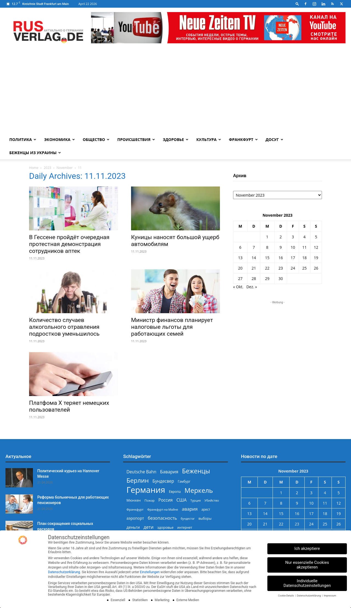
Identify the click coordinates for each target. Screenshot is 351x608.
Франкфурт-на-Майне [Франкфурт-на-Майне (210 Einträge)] (162, 509)
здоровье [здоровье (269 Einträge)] (165, 527)
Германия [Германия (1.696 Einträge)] (145, 490)
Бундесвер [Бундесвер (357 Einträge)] (163, 481)
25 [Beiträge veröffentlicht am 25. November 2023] (304, 268)
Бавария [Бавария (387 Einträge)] (169, 472)
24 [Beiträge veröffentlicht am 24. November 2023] (293, 268)
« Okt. (238, 286)
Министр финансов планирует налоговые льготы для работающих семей (172, 327)
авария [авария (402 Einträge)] (190, 509)
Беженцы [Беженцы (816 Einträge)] (196, 471)
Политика (22, 139)
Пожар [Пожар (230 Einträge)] (150, 500)
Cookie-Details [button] (286, 595)
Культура (208, 139)
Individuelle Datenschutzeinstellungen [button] (307, 583)
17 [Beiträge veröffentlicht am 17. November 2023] (293, 257)
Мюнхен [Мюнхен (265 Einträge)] (133, 500)
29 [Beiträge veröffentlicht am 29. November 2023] (267, 278)
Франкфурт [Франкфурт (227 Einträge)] (134, 509)
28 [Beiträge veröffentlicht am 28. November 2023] (253, 278)
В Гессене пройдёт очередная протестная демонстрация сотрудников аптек (69, 244)
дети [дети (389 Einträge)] (148, 527)
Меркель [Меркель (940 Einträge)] (199, 490)
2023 (47, 167)
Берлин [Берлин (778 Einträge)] (137, 480)
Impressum (330, 595)
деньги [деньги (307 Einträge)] (133, 527)
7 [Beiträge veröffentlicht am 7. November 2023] (254, 247)
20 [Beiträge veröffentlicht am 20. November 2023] (240, 268)
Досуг (274, 139)
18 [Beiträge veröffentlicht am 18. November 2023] (304, 257)
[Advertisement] (175, 91)
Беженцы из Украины (35, 152)
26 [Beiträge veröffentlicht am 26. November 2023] (316, 268)
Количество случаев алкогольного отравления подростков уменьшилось (64, 327)
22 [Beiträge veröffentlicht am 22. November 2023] (267, 268)
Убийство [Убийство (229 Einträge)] (212, 500)
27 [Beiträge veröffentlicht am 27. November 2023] (240, 278)
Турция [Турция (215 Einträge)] (195, 500)
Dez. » (251, 286)
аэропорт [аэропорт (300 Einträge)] (135, 518)
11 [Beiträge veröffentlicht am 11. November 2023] (304, 247)
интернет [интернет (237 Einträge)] (184, 527)
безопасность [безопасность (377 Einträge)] (162, 518)
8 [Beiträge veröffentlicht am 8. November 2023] (267, 247)
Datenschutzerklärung (64, 572)
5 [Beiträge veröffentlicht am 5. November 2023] (316, 236)
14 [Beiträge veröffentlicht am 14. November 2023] (253, 257)
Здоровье (175, 139)
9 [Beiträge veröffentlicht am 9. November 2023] (281, 247)
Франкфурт (243, 139)
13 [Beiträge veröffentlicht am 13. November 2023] (240, 257)
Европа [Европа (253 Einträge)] (175, 491)
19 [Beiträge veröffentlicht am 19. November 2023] (316, 257)
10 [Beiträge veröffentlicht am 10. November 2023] (293, 247)
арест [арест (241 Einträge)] (205, 509)
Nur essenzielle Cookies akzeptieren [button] (307, 565)
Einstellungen (150, 572)
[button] (297, 4)
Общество (96, 139)
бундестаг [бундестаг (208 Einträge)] (188, 519)
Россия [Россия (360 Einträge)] (165, 500)
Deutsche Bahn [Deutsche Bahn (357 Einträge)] (141, 472)
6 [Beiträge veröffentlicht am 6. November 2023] (240, 247)
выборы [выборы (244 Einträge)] (205, 518)
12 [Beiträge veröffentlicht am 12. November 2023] (316, 247)
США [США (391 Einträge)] (181, 500)
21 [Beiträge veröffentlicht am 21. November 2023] (253, 268)
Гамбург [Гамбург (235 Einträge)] (184, 481)
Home (33, 167)
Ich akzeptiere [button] (307, 548)
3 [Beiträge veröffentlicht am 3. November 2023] (293, 236)
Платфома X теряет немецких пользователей (69, 406)
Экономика (59, 139)
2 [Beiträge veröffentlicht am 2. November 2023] (281, 236)
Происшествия (136, 139)
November (64, 167)
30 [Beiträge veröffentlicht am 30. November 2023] (281, 278)
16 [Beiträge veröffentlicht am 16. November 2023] (281, 257)
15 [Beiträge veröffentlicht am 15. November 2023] (267, 257)
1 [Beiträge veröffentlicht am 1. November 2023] (267, 236)
